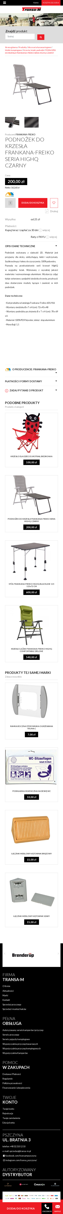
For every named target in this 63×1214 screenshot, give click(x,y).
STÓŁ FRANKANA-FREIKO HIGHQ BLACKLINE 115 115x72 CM (31, 585)
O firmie (6, 986)
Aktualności (8, 991)
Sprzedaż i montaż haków (14, 1009)
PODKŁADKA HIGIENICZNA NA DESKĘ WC (31, 791)
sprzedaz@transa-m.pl (20, 1151)
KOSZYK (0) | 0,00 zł (51, 3)
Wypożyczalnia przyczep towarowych (20, 1044)
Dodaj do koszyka (33, 202)
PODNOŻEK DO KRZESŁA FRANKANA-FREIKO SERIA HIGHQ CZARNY (31, 520)
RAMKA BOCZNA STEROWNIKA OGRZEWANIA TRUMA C (31, 727)
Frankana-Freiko (25, 134)
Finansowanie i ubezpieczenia (16, 1087)
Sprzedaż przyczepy (12, 1004)
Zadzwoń (47, 1208)
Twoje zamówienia (11, 1118)
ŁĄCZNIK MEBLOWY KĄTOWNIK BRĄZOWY (31, 853)
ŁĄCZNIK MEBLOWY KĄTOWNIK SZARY (31, 916)
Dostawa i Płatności (12, 1074)
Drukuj (54, 211)
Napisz (57, 1208)
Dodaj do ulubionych (54, 203)
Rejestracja (8, 1113)
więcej (44, 230)
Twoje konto (8, 1108)
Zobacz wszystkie (13, 676)
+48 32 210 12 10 (17, 1146)
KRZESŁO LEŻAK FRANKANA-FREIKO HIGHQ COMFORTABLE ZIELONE (31, 650)
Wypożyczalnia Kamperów (15, 1053)
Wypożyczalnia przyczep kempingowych (22, 1048)
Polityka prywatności (12, 1083)
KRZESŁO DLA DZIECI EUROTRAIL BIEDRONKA (31, 456)
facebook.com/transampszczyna (19, 1155)
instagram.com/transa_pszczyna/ (20, 1160)
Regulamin (8, 1078)
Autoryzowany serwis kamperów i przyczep (23, 1030)
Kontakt (6, 1000)
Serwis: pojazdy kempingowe (16, 1039)
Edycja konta (9, 1122)
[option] (31, 955)
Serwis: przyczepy (11, 1034)
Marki (5, 995)
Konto (35, 3)
